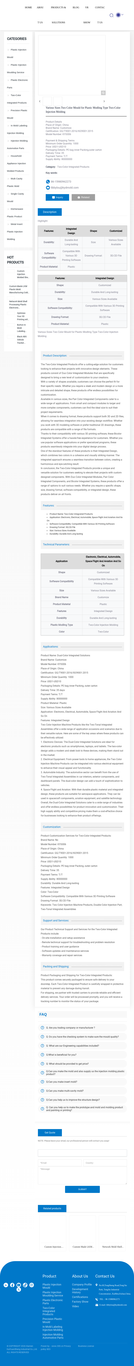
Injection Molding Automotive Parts (53, 1336)
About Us (80, 1276)
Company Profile (82, 1284)
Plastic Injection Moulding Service (53, 1294)
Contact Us (105, 1276)
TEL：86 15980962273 (110, 1299)
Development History (80, 1291)
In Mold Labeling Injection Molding (53, 1328)
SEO (49, 1349)
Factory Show (80, 1301)
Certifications (80, 1297)
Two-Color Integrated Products (73, 166)
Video (75, 1306)
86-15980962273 (61, 181)
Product (49, 1276)
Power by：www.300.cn (52, 1346)
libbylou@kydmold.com (65, 187)
